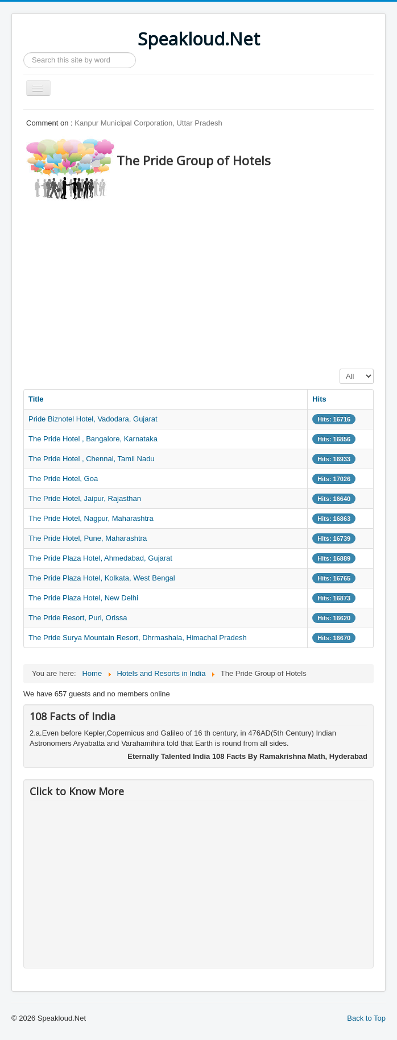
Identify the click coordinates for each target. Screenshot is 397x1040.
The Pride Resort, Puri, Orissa (77, 617)
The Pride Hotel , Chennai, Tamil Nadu (91, 458)
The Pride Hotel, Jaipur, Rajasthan (84, 498)
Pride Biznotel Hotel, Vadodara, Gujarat (93, 419)
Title (36, 399)
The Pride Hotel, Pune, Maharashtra (87, 538)
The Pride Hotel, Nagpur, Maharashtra (91, 518)
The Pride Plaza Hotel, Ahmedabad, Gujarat (100, 558)
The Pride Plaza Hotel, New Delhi (83, 598)
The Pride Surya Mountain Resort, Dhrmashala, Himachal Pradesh (137, 637)
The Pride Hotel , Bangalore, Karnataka (93, 439)
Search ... (23, 52)
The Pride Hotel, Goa (63, 478)
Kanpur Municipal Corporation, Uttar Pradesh (148, 123)
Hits (319, 399)
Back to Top (366, 1018)
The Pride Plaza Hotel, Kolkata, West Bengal (101, 578)
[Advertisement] (210, 281)
